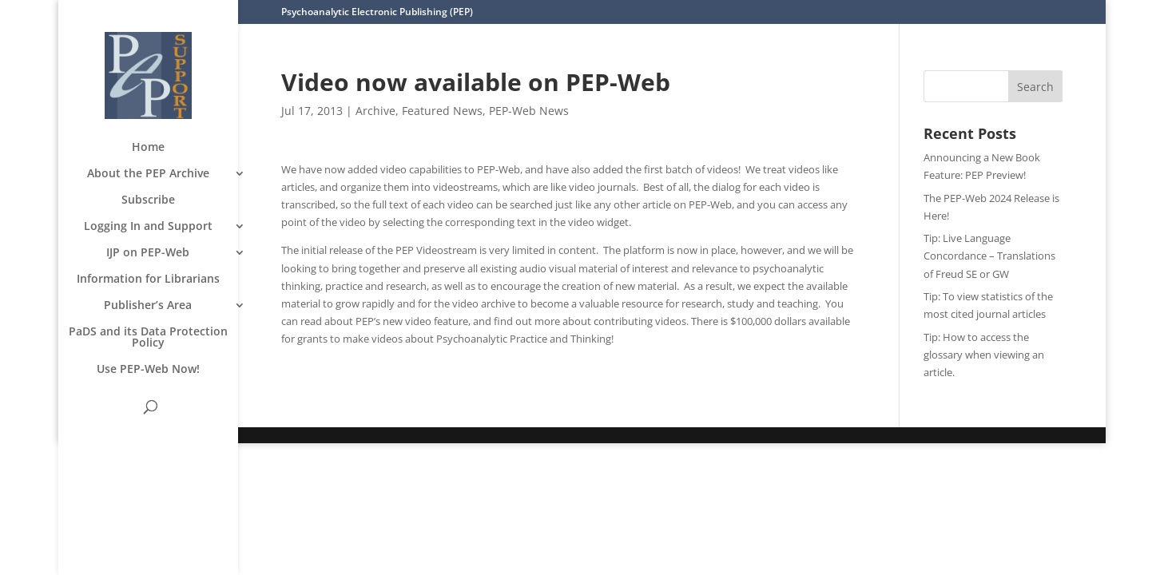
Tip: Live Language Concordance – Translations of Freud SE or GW (989, 255)
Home (148, 147)
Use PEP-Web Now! (148, 369)
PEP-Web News (529, 110)
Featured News (442, 110)
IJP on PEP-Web (147, 253)
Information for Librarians (148, 279)
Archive (375, 110)
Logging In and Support (148, 226)
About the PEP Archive (148, 174)
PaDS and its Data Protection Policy (148, 338)
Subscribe (148, 200)
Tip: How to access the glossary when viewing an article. (984, 354)
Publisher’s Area (148, 305)
